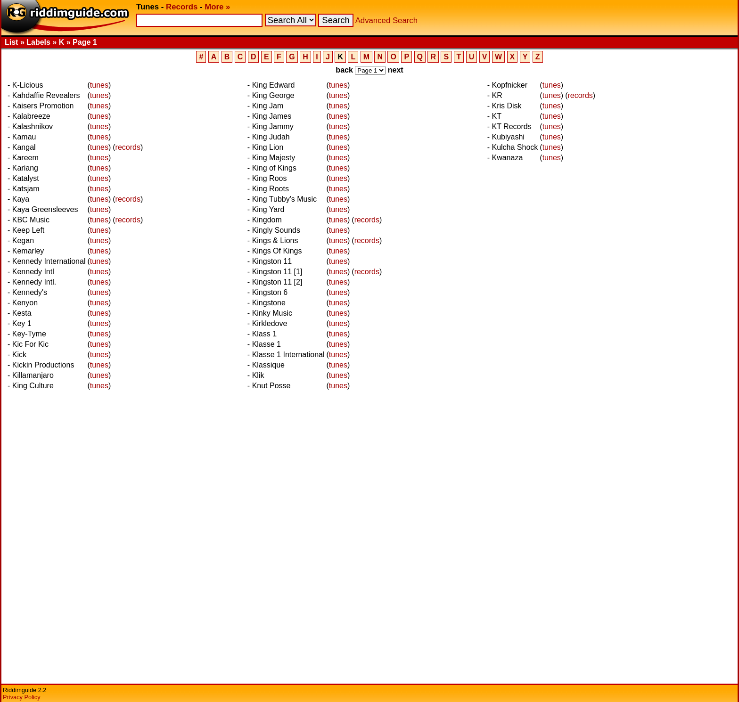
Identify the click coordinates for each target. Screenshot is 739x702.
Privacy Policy (22, 697)
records (127, 147)
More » (217, 6)
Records (181, 6)
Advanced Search (386, 20)
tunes (99, 85)
